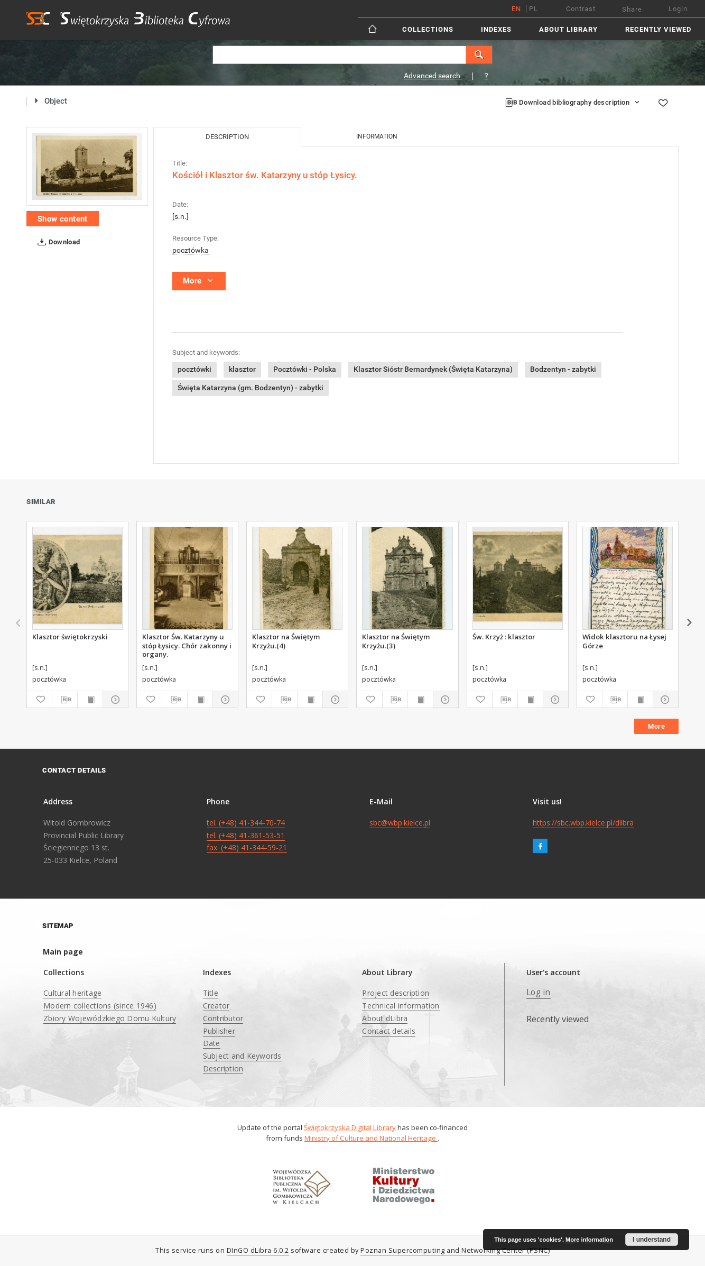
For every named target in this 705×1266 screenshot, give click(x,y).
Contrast (581, 9)
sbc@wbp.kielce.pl (399, 823)
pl (533, 9)
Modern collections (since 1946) (99, 1006)
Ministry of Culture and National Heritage (371, 1138)
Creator (216, 1006)
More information (589, 1239)
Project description (395, 993)
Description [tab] (227, 137)
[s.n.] (180, 216)
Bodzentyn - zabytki (563, 369)
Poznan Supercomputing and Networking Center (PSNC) (455, 1250)
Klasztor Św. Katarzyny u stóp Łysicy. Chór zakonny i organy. (186, 645)
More (656, 726)
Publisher (219, 1031)
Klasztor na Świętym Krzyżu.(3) (396, 641)
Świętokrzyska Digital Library (350, 1127)
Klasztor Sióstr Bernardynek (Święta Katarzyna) (433, 369)
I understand (652, 1239)
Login (678, 9)
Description (223, 1068)
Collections (427, 29)
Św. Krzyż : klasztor (503, 636)
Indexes (496, 29)
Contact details (388, 1031)
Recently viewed (658, 29)
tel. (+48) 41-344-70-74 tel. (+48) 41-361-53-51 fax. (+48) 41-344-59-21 (247, 835)
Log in (538, 992)
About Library (568, 29)
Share (632, 9)
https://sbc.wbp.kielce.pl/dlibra (583, 823)
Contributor (223, 1018)
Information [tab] (376, 136)
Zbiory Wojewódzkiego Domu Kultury (109, 1018)
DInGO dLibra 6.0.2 (258, 1250)
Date (211, 1043)
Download (56, 242)
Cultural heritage (72, 993)
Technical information (400, 1006)
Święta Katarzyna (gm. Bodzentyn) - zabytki (250, 387)
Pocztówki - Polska (304, 369)
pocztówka (190, 250)
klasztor (242, 369)
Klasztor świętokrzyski (70, 636)
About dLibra (384, 1018)
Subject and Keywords (242, 1056)
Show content (63, 219)
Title (210, 993)
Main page (63, 952)
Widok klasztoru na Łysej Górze (624, 641)
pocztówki (194, 369)
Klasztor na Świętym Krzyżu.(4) (286, 641)
